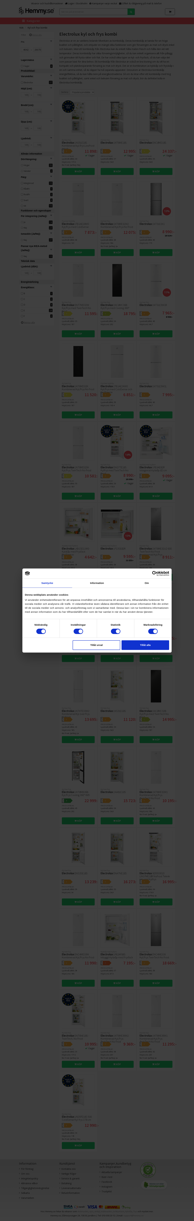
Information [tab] (97, 583)
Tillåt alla (145, 645)
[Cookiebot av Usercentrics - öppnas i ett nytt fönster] (154, 573)
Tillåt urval (96, 645)
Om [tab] (147, 583)
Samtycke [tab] (47, 583)
